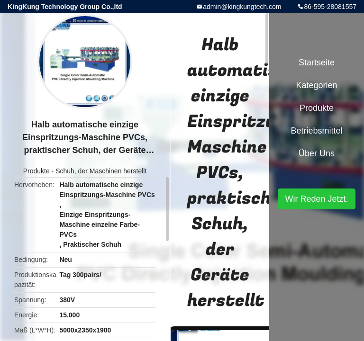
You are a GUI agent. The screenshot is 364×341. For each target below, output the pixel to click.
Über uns (317, 153)
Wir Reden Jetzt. (316, 199)
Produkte (36, 171)
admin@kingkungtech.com (242, 6)
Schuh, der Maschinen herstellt (100, 171)
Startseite (317, 62)
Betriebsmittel (316, 130)
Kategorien (316, 85)
